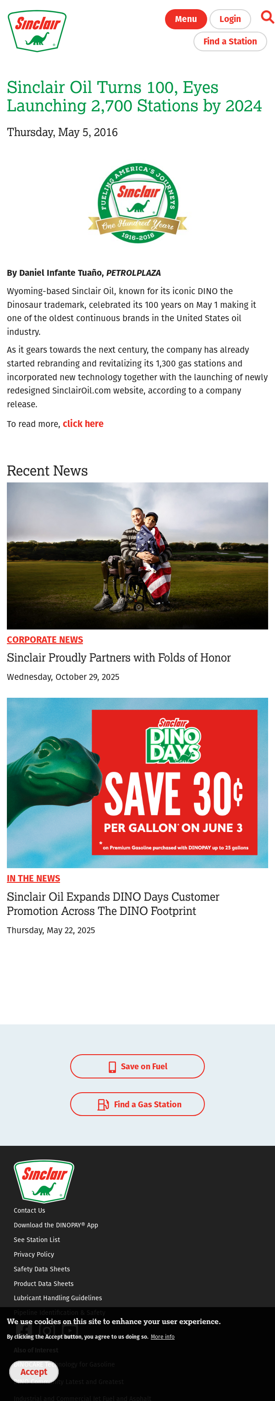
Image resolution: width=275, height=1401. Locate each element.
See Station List (37, 1239)
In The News (33, 877)
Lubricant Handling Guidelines (58, 1297)
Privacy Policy (34, 1254)
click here (83, 423)
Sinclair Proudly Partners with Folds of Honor (119, 657)
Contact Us (29, 1210)
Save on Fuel (138, 1066)
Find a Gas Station (138, 1104)
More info (163, 1337)
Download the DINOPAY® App (56, 1225)
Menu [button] (186, 18)
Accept (34, 1371)
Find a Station (230, 41)
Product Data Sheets (44, 1283)
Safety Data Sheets (42, 1269)
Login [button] (230, 18)
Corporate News (45, 639)
